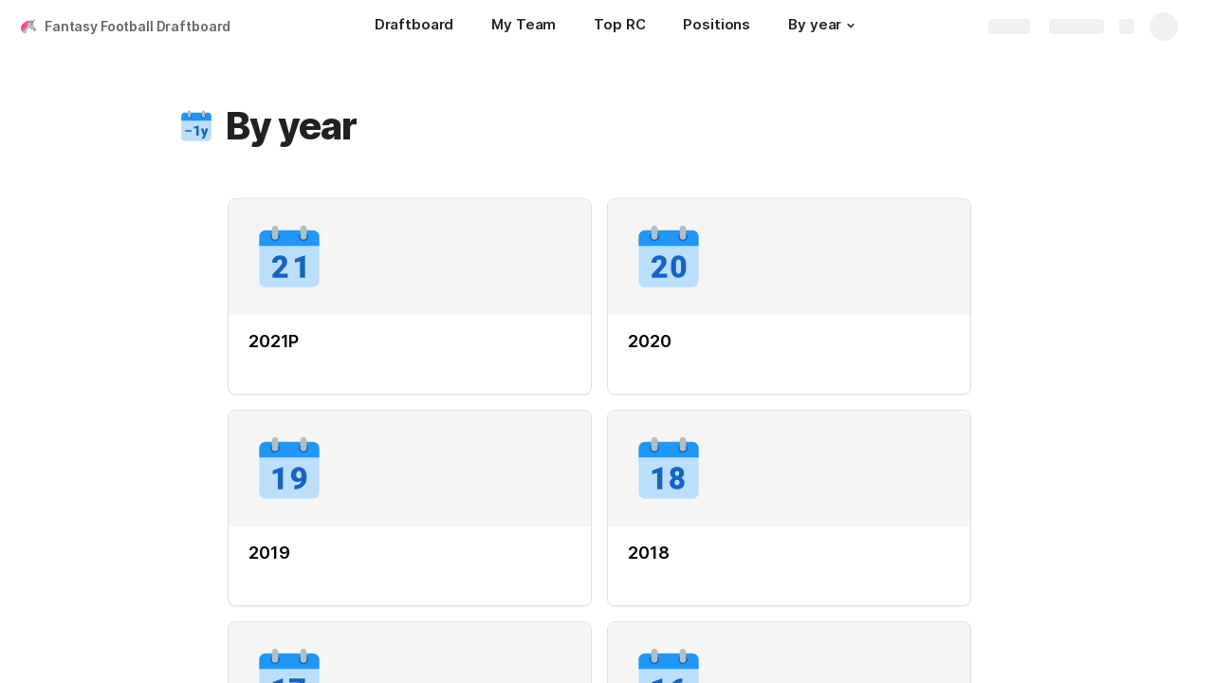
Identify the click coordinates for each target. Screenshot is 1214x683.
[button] (850, 25)
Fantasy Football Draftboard (137, 26)
